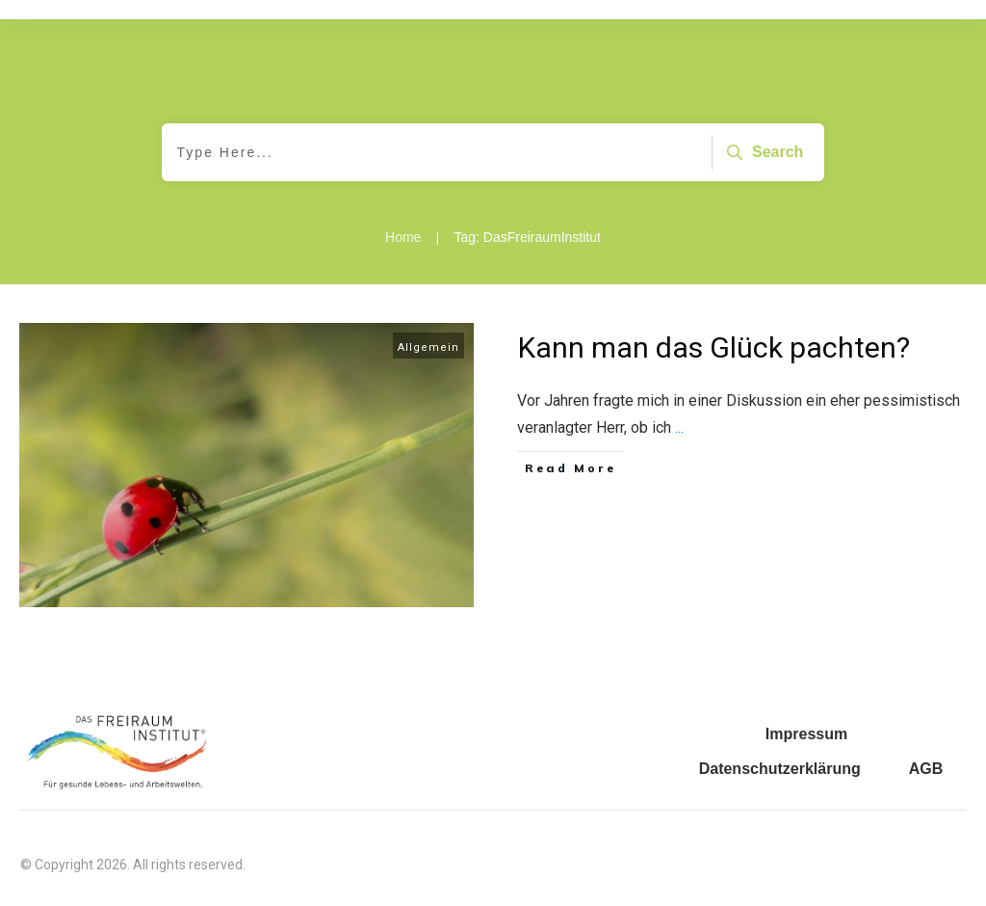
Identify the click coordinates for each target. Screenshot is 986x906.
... (679, 427)
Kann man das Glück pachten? (714, 347)
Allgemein (428, 347)
